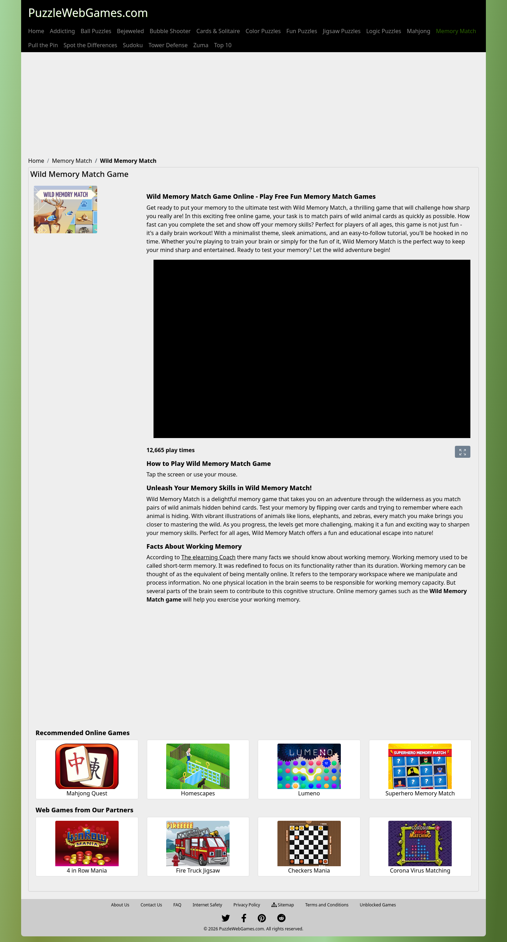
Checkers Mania (309, 870)
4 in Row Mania (87, 870)
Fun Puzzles (301, 31)
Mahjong (418, 31)
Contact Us (151, 905)
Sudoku (133, 45)
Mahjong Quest (87, 793)
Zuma (200, 45)
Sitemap (282, 905)
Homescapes (198, 793)
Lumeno (309, 793)
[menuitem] (36, 31)
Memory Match (456, 31)
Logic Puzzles (383, 31)
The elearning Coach (208, 557)
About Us (120, 905)
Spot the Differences (91, 45)
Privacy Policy (246, 905)
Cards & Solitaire (218, 31)
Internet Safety (207, 905)
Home (36, 31)
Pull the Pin (43, 45)
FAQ (177, 905)
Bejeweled (130, 31)
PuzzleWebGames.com (88, 12)
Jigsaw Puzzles (342, 31)
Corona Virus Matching (420, 870)
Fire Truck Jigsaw (198, 870)
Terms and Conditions (327, 905)
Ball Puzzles (96, 31)
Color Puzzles (263, 31)
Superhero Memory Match (420, 793)
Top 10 (223, 45)
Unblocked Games (378, 905)
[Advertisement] (253, 105)
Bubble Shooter (170, 31)
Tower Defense (168, 45)
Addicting (62, 31)
